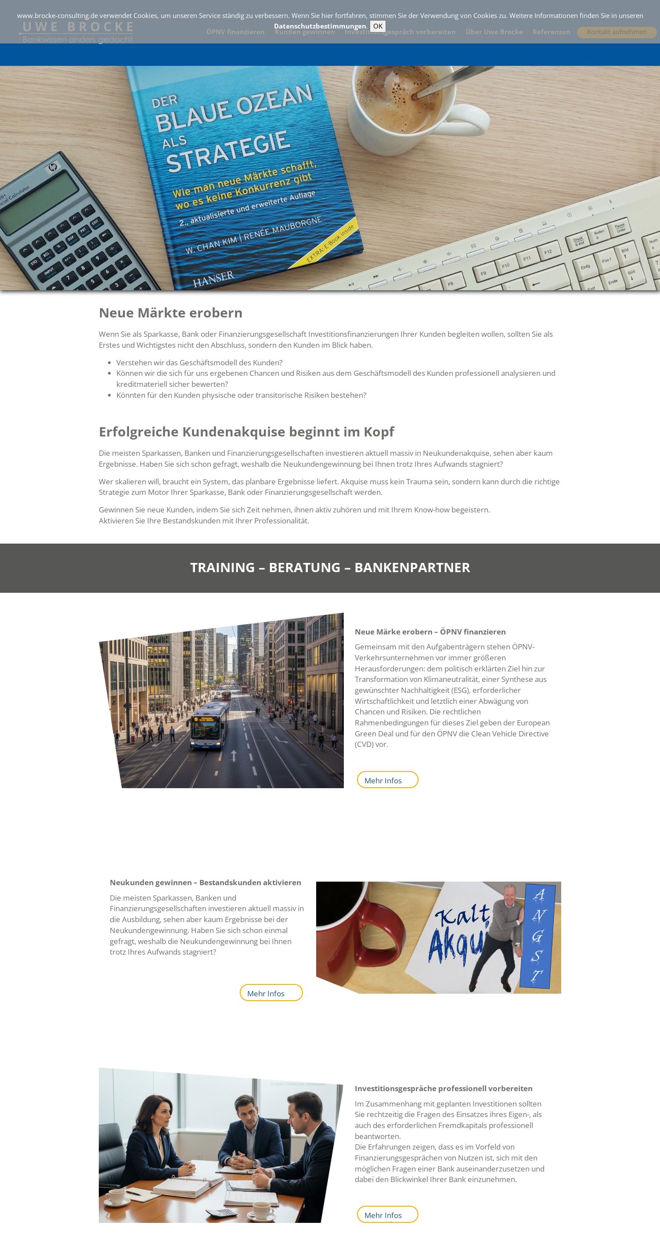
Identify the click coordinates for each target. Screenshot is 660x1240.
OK (377, 26)
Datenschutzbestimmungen (320, 26)
